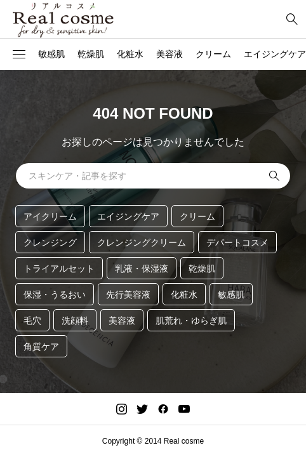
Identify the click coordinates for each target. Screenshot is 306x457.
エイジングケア (128, 216)
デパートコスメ (237, 242)
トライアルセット (59, 268)
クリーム (213, 54)
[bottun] (291, 19)
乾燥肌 (90, 54)
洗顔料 (75, 320)
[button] (19, 54)
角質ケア (41, 346)
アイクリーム (50, 216)
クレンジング (50, 242)
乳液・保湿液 (141, 268)
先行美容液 (128, 294)
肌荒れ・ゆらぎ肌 (191, 320)
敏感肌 (51, 54)
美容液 (169, 54)
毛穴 (32, 320)
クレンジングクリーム (141, 242)
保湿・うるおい (54, 294)
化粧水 (130, 54)
